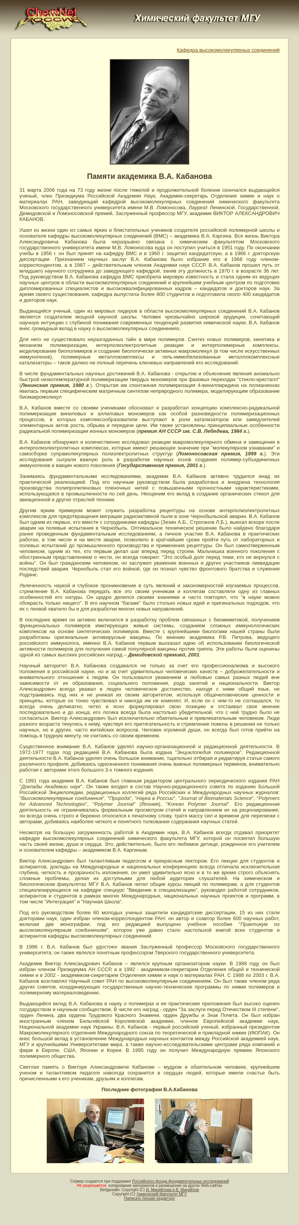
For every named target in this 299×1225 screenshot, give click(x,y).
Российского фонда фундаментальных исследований (180, 1181)
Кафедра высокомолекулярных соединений (228, 50)
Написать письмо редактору (149, 1198)
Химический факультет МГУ (161, 1194)
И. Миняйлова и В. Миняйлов (172, 1190)
